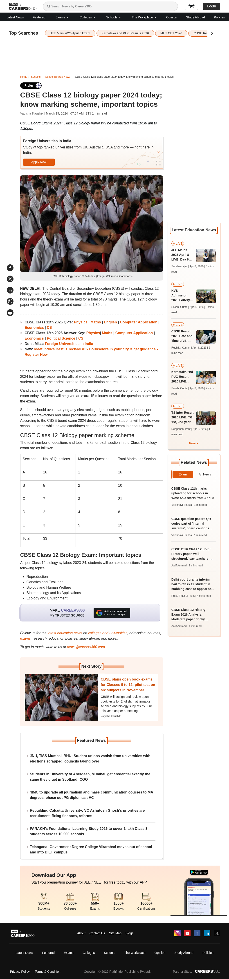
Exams (62, 17)
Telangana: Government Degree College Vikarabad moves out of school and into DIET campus (91, 849)
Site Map (115, 933)
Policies (219, 17)
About (81, 933)
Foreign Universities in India (69, 344)
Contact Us (97, 933)
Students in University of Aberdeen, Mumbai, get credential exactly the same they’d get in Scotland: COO (90, 776)
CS (49, 327)
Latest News (15, 17)
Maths (95, 322)
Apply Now (38, 162)
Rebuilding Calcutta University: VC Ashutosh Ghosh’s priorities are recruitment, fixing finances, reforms (87, 813)
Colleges (88, 17)
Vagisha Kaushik (111, 716)
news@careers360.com (86, 647)
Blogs (129, 933)
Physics (81, 322)
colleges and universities (107, 633)
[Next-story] (65, 697)
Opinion (171, 17)
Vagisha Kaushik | (33, 113)
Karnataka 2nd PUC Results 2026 (125, 33)
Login (211, 6)
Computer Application (138, 322)
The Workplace (144, 17)
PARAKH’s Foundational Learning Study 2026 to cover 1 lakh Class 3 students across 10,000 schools (89, 831)
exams (25, 638)
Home (23, 76)
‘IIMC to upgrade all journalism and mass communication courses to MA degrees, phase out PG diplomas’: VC (91, 795)
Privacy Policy (20, 971)
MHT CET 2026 (171, 33)
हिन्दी (191, 6)
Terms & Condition (48, 971)
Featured (39, 17)
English (110, 322)
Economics (34, 327)
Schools (113, 17)
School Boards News (57, 76)
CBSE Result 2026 (206, 33)
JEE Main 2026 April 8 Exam (70, 33)
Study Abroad (195, 17)
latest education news (64, 633)
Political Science (61, 338)
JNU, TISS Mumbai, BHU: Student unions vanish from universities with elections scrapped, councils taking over (90, 758)
